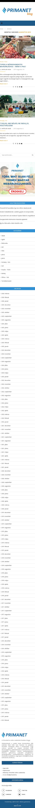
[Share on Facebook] (15, 87)
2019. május (4, 539)
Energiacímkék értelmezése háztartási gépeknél (13, 219)
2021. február (5, 463)
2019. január (4, 550)
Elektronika (4, 243)
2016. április (4, 671)
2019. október (5, 520)
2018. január (4, 595)
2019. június (4, 535)
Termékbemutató (6, 281)
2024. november (6, 354)
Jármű (3, 254)
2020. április (4, 501)
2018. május (4, 580)
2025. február (5, 342)
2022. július (4, 399)
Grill (2, 247)
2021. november (6, 429)
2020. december (6, 471)
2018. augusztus (6, 569)
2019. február (5, 546)
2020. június (4, 493)
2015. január (4, 716)
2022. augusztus (6, 395)
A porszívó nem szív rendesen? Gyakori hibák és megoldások (17, 215)
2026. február (5, 297)
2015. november (6, 690)
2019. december (6, 512)
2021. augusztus (6, 441)
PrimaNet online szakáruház (17, 772)
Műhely (3, 273)
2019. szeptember (6, 524)
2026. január (4, 301)
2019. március (5, 543)
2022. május (4, 407)
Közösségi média (7, 785)
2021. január (4, 467)
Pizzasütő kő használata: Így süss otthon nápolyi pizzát (15, 208)
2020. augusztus (6, 486)
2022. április (4, 410)
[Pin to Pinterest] (19, 87)
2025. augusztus (6, 320)
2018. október (5, 561)
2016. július (4, 660)
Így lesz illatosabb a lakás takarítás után (11, 223)
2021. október (5, 433)
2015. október (5, 694)
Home (1, 29)
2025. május (4, 331)
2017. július (4, 618)
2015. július (4, 705)
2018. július (4, 573)
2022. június (4, 403)
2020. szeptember (6, 482)
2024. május (4, 373)
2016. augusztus (6, 656)
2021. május (4, 452)
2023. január (4, 376)
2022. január (4, 422)
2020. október (5, 478)
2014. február (5, 720)
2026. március (5, 293)
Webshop (5, 772)
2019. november (6, 516)
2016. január (4, 682)
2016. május (4, 667)
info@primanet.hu (12, 775)
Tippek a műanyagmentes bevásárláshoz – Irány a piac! (13, 65)
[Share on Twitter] (17, 87)
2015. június (4, 709)
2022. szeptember (6, 391)
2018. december (6, 554)
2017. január (4, 637)
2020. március (5, 505)
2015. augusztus (6, 701)
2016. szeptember (6, 652)
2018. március (5, 588)
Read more (4, 84)
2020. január (4, 509)
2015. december (6, 686)
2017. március (5, 629)
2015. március (5, 712)
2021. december (6, 426)
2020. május (4, 497)
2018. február (5, 592)
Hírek (2, 251)
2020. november (6, 475)
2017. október (5, 607)
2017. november (6, 603)
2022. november (6, 384)
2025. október (5, 312)
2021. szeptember (6, 437)
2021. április (4, 456)
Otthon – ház (5, 277)
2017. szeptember (6, 610)
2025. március (5, 339)
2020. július (4, 490)
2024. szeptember (6, 358)
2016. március (5, 675)
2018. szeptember (6, 565)
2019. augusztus (6, 527)
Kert (2, 266)
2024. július (4, 365)
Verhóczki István (6, 69)
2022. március (5, 414)
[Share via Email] (21, 87)
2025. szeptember (6, 316)
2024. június (4, 369)
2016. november (6, 644)
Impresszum (6, 770)
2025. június (4, 327)
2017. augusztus (6, 614)
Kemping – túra (5, 262)
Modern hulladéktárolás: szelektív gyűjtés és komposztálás (17, 212)
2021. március (5, 459)
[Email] (25, 794)
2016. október (5, 648)
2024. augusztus (6, 361)
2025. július (4, 324)
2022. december (6, 380)
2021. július (4, 444)
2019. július (4, 531)
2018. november (6, 558)
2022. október (5, 388)
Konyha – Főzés (5, 269)
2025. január (4, 346)
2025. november (6, 308)
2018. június (4, 577)
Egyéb (3, 239)
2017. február (5, 633)
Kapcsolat (5, 768)
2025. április (4, 335)
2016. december (6, 641)
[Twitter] (25, 790)
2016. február (5, 678)
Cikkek (3, 236)
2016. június (4, 663)
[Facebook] (9, 790)
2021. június (4, 448)
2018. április (4, 584)
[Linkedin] (9, 794)
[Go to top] (17, 806)
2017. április (4, 626)
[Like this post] (13, 87)
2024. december (6, 350)
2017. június (4, 622)
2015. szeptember (6, 697)
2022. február (5, 418)
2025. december (6, 305)
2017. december (6, 599)
